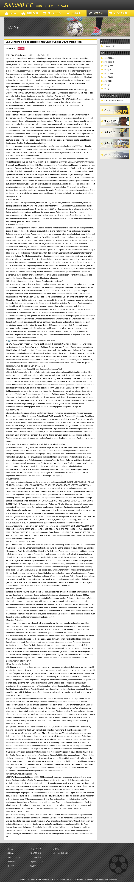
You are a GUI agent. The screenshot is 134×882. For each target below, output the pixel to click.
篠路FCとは (12, 853)
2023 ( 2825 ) (109, 69)
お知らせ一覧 (109, 46)
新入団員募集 (35, 853)
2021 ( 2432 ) (109, 77)
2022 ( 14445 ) (109, 73)
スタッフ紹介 (35, 849)
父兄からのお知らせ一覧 (114, 100)
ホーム (10, 849)
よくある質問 (35, 857)
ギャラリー (12, 866)
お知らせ (57, 849)
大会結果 (11, 862)
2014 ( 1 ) (107, 85)
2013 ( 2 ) (107, 88)
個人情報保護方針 (60, 853)
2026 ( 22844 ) (109, 58)
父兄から (34, 866)
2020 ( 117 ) (108, 81)
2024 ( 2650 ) (109, 66)
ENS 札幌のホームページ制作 (105, 879)
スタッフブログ (36, 862)
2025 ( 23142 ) (109, 62)
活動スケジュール (14, 857)
